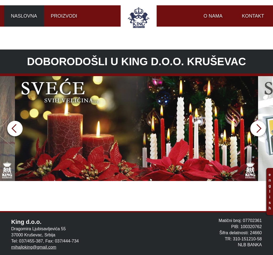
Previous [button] (15, 128)
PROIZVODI (64, 16)
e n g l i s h (269, 191)
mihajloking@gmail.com (33, 247)
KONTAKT (253, 16)
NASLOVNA (24, 16)
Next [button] (258, 128)
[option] (136, 128)
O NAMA (212, 16)
